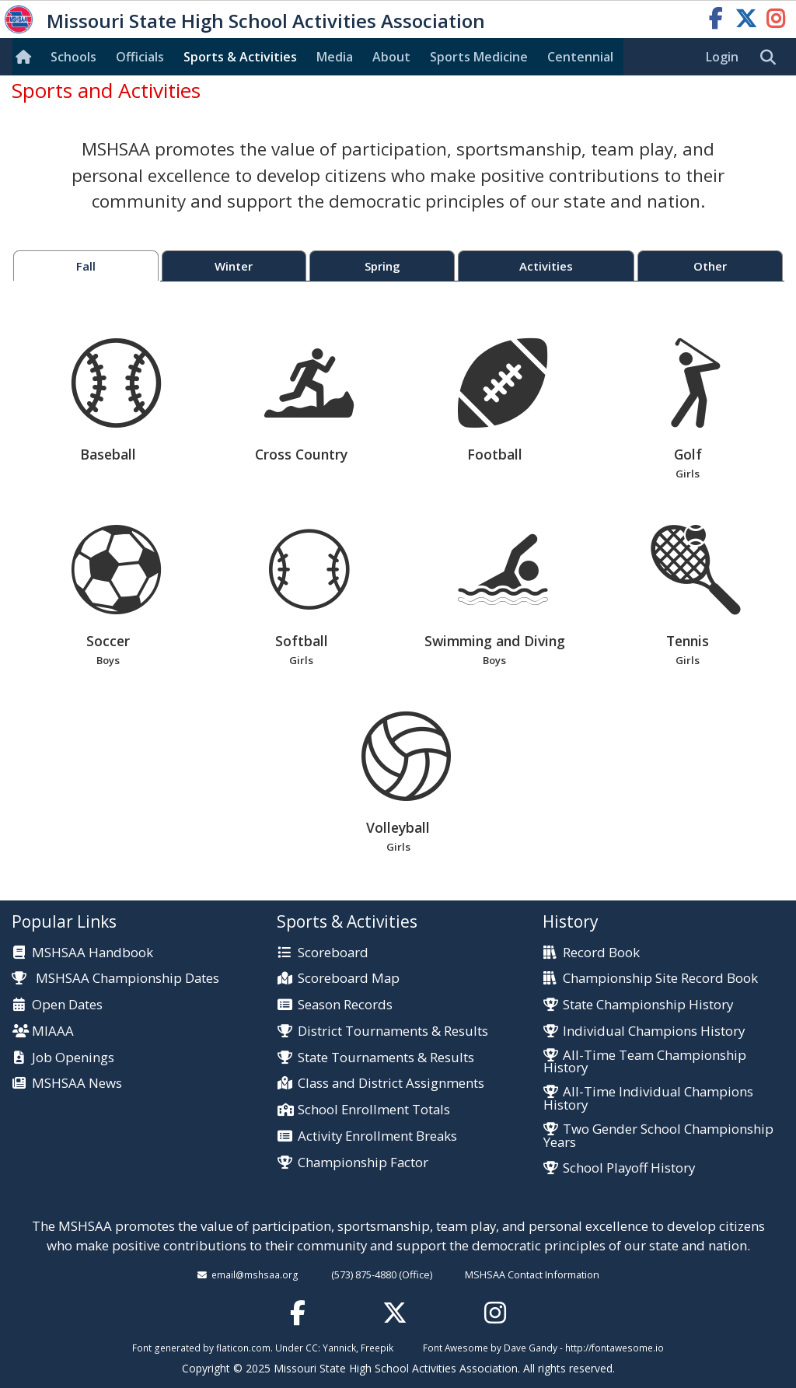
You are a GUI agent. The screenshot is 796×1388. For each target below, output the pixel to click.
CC (311, 1347)
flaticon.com (243, 1347)
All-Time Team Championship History (644, 1062)
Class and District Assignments (391, 1083)
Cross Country (309, 400)
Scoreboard (333, 953)
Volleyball (398, 783)
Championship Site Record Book (660, 978)
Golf (688, 410)
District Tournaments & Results (393, 1031)
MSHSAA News (77, 1083)
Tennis (688, 597)
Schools (73, 56)
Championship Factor (363, 1163)
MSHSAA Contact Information (532, 1274)
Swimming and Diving (495, 597)
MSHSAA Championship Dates (115, 978)
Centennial (580, 56)
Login (722, 56)
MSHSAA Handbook (92, 953)
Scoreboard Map (349, 978)
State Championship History (648, 1005)
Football (502, 400)
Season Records (345, 1005)
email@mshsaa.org (254, 1274)
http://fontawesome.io (614, 1347)
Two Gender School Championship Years (658, 1136)
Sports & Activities (240, 56)
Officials (140, 56)
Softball (301, 597)
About (391, 56)
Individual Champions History (654, 1031)
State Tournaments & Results (386, 1058)
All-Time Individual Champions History (648, 1099)
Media (334, 56)
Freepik (377, 1347)
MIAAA (53, 1031)
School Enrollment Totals (374, 1110)
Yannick (339, 1347)
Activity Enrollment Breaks (377, 1136)
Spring (382, 266)
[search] (772, 57)
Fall (86, 266)
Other (710, 266)
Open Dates (67, 1005)
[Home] (26, 56)
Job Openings (73, 1058)
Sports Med (479, 56)
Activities (546, 266)
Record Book (601, 953)
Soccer (108, 597)
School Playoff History (629, 1168)
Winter (234, 266)
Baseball (116, 400)
